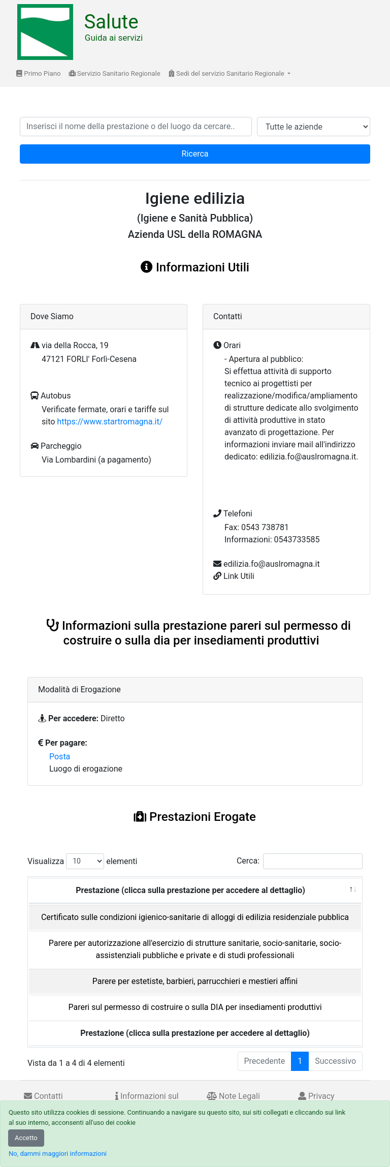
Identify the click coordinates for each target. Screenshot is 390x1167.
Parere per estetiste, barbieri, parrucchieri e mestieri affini (195, 981)
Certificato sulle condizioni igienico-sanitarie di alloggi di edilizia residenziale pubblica (195, 917)
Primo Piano (38, 73)
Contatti (43, 1096)
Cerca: (300, 861)
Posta (59, 756)
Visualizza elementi (82, 861)
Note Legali (233, 1096)
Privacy (316, 1096)
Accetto (26, 1138)
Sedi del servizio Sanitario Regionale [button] (227, 73)
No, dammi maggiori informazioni (58, 1153)
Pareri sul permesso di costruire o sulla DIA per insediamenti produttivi (194, 1007)
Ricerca (195, 154)
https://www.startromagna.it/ (109, 421)
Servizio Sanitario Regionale (114, 73)
